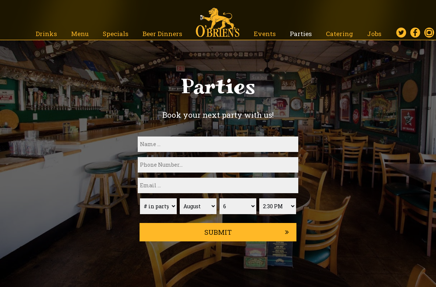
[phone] (218, 165)
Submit (218, 232)
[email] (218, 185)
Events (265, 33)
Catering (340, 33)
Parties (301, 33)
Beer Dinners (162, 33)
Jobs (374, 33)
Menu (80, 33)
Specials (116, 33)
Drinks (47, 33)
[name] (218, 144)
